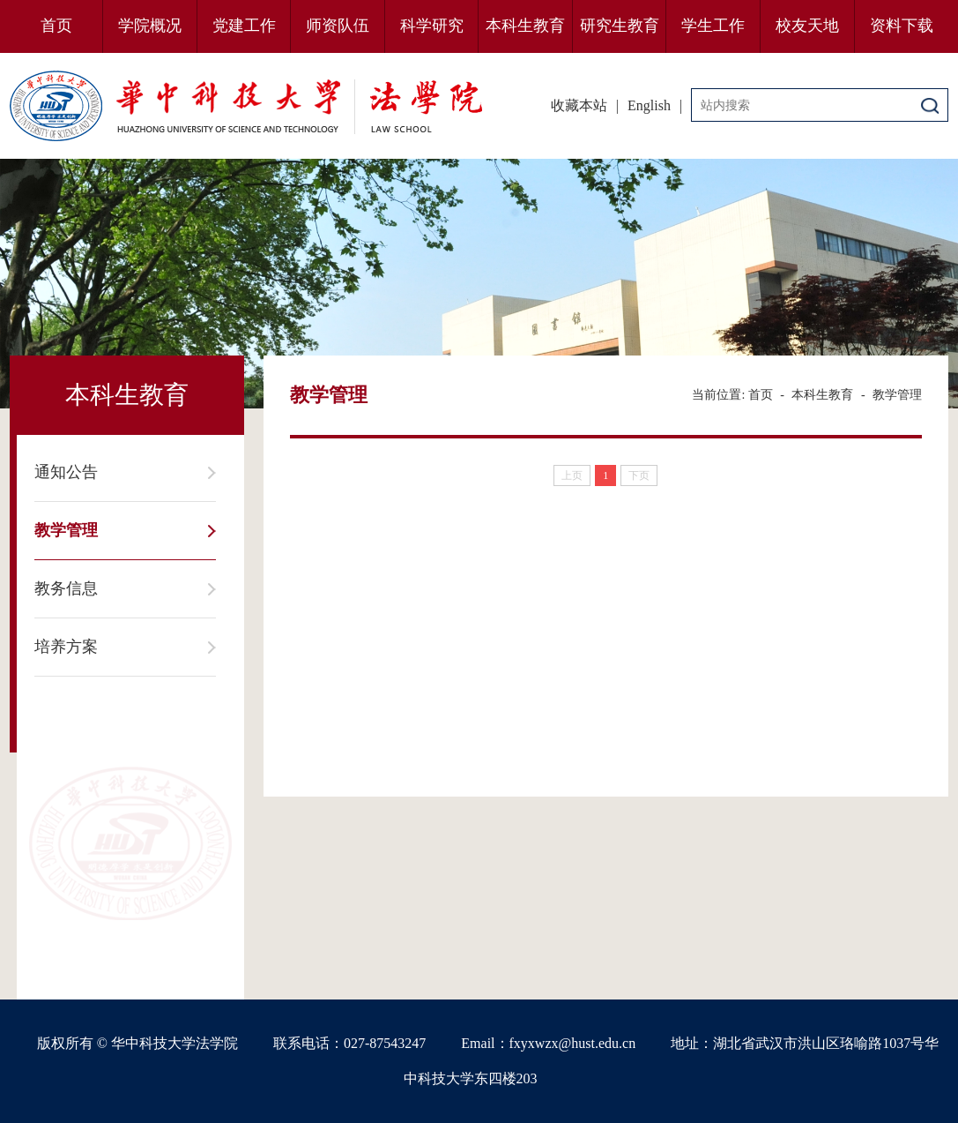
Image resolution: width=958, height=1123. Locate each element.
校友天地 (807, 25)
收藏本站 (579, 105)
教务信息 (66, 588)
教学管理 (66, 530)
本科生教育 (525, 25)
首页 (56, 25)
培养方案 (66, 646)
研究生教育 (619, 25)
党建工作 (244, 25)
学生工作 (713, 25)
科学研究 (432, 25)
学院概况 (150, 25)
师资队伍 (337, 25)
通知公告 (66, 472)
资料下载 (901, 25)
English (649, 105)
